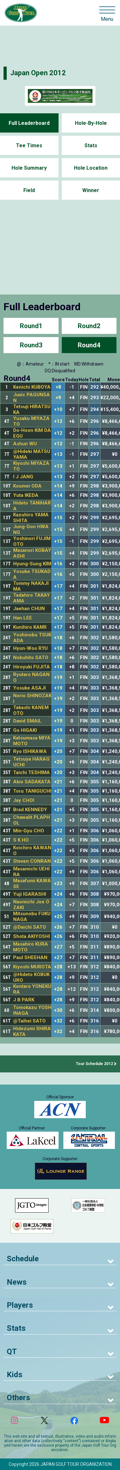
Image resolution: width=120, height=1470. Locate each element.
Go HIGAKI (25, 730)
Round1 (31, 326)
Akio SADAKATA (32, 782)
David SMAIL (27, 721)
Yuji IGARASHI (29, 894)
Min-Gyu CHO (28, 831)
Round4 (89, 345)
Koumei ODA (27, 486)
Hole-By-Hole (91, 123)
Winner (90, 190)
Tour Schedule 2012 (94, 1064)
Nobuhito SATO (30, 657)
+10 (58, 409)
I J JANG (23, 477)
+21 (58, 782)
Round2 (89, 326)
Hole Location (91, 168)
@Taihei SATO (29, 1021)
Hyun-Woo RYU (30, 648)
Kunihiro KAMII (29, 627)
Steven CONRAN (32, 861)
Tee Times (29, 145)
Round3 (31, 345)
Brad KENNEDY (30, 809)
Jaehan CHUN (29, 608)
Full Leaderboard (29, 123)
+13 (58, 454)
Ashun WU (25, 444)
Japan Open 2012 (38, 73)
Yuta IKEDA (25, 495)
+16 (58, 564)
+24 (58, 894)
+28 (58, 967)
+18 (58, 638)
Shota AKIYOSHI (31, 936)
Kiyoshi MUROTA (32, 967)
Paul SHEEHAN (30, 957)
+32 (58, 1021)
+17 (58, 586)
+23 (58, 883)
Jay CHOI (23, 800)
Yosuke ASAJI (29, 688)
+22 (58, 831)
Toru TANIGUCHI (32, 791)
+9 (58, 397)
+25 (58, 916)
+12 (58, 421)
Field (29, 190)
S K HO (21, 840)
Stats (90, 145)
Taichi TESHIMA (31, 772)
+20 (58, 751)
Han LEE (22, 618)
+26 (58, 927)
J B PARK (23, 1000)
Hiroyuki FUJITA (31, 667)
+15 (58, 518)
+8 (58, 387)
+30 (58, 1010)
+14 (58, 486)
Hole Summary (29, 168)
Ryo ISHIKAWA (30, 751)
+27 (58, 947)
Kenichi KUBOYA (32, 387)
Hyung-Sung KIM (32, 564)
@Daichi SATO (29, 927)
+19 (58, 677)
